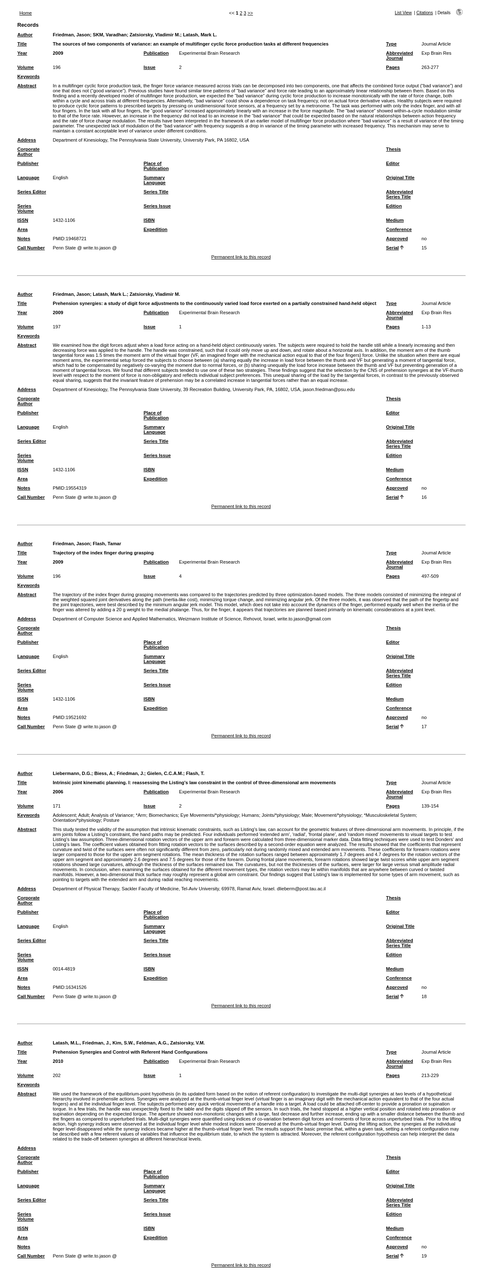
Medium (395, 220)
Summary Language (155, 180)
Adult (83, 815)
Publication (156, 53)
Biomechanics (163, 815)
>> (250, 12)
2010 (58, 1061)
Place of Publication (156, 166)
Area (22, 229)
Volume (25, 67)
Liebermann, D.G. (72, 773)
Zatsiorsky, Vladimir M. (155, 34)
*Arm (141, 815)
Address (26, 139)
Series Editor (31, 191)
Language (28, 177)
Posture (111, 820)
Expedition (155, 229)
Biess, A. (104, 773)
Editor (392, 163)
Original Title (400, 177)
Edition (394, 205)
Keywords (28, 76)
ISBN (149, 220)
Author (25, 34)
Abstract (26, 85)
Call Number (31, 247)
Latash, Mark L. (200, 34)
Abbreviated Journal (399, 56)
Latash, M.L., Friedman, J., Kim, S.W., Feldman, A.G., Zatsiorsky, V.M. (129, 1042)
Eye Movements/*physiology (209, 815)
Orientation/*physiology (77, 820)
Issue (150, 67)
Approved (397, 238)
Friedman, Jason (71, 34)
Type (391, 43)
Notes (23, 238)
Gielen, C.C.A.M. (165, 773)
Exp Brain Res (436, 53)
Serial (392, 247)
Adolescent (64, 815)
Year (22, 53)
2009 (58, 53)
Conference (399, 229)
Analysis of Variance (112, 815)
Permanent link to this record (240, 256)
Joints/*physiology (280, 815)
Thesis (393, 149)
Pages (393, 67)
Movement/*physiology (337, 815)
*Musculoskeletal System (390, 815)
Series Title (156, 191)
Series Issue (157, 205)
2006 (58, 791)
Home (25, 12)
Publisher (27, 163)
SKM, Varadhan (109, 34)
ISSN (22, 220)
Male (307, 815)
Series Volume (25, 208)
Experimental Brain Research (209, 53)
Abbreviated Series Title (399, 194)
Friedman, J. (130, 773)
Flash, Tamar (107, 543)
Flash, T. (195, 773)
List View (403, 12)
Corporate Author (28, 152)
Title (22, 43)
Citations (424, 12)
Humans (250, 815)
